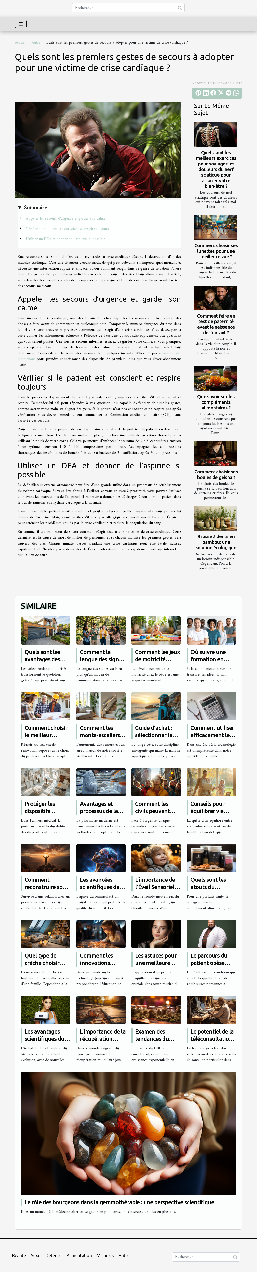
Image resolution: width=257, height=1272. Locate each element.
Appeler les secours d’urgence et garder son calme (65, 218)
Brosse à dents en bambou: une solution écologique (216, 542)
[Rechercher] (128, 7)
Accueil (20, 42)
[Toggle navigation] (21, 24)
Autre (36, 42)
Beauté (19, 1255)
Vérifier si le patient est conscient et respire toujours (67, 229)
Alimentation (79, 1255)
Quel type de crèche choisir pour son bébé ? (44, 963)
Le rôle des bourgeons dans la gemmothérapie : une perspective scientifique (119, 1202)
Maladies (105, 1255)
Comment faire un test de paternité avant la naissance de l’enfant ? (216, 324)
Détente (53, 1255)
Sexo (36, 1255)
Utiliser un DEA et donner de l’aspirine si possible (65, 239)
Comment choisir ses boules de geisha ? (216, 474)
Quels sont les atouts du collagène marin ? (212, 887)
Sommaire (35, 207)
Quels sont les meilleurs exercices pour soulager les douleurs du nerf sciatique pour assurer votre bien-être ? (216, 169)
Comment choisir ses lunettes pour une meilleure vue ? (216, 251)
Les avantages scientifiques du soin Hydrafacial (45, 1038)
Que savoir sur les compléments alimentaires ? (216, 402)
